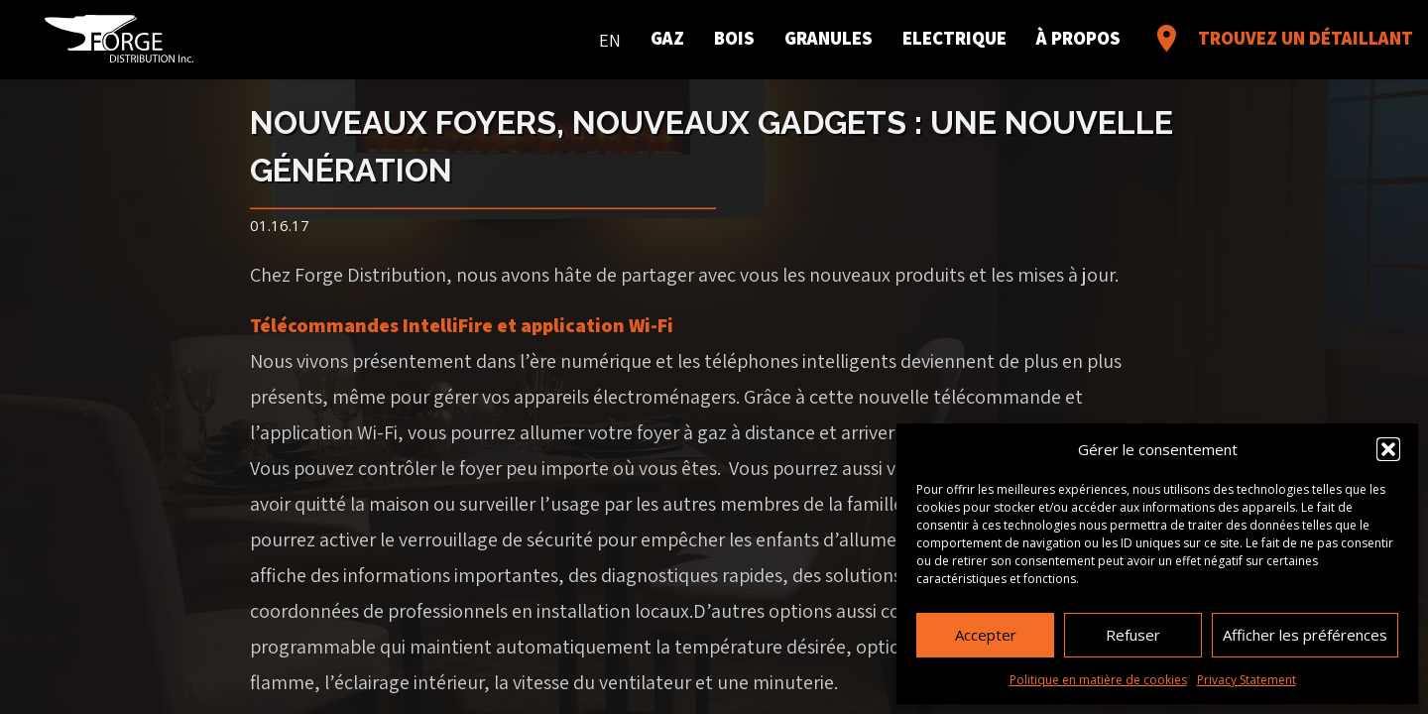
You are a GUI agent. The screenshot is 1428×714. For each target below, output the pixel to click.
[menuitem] (610, 37)
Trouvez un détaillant (1281, 38)
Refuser (1133, 635)
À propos (1078, 39)
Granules (828, 39)
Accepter (985, 635)
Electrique (954, 39)
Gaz (667, 39)
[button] (1388, 449)
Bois (734, 39)
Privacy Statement (1246, 679)
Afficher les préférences (1305, 635)
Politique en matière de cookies (1098, 679)
